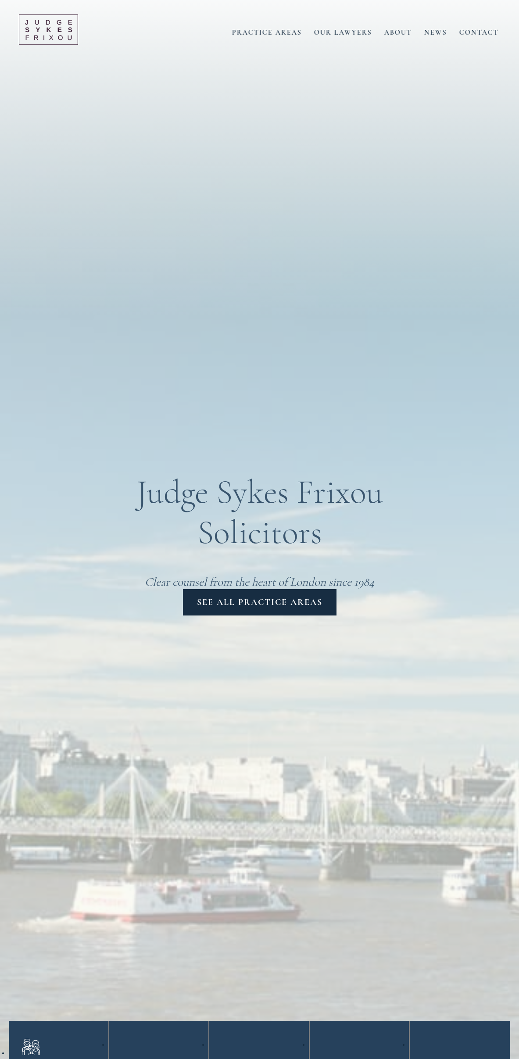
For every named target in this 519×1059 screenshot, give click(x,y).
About (405, 31)
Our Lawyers (350, 31)
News (443, 31)
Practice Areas (274, 31)
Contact (486, 31)
